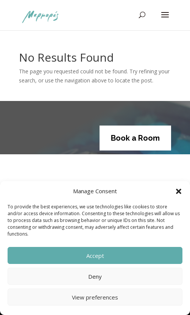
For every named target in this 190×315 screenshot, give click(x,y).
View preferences (95, 297)
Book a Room (135, 138)
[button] (178, 191)
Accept (95, 255)
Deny (95, 276)
